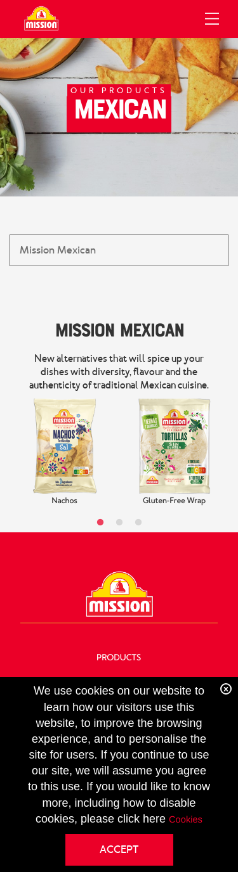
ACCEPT (119, 849)
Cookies (185, 820)
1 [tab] (100, 522)
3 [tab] (138, 522)
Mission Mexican (119, 329)
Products (118, 658)
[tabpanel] (64, 453)
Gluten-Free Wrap (174, 501)
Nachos (64, 501)
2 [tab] (119, 522)
